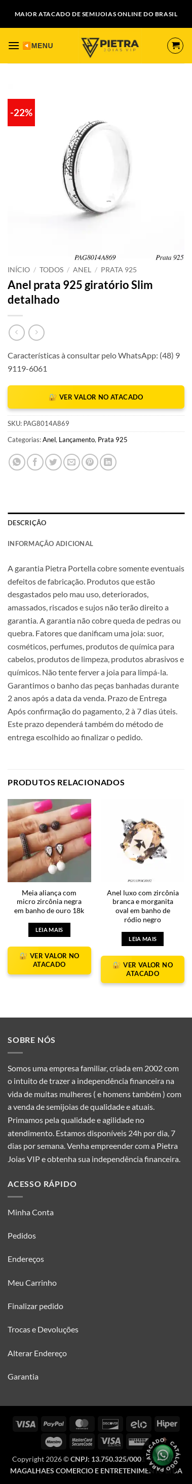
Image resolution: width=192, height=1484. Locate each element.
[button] (14, 45)
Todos (51, 270)
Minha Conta (31, 1212)
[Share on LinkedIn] (108, 462)
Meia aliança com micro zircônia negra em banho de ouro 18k (49, 902)
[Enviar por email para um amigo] (71, 462)
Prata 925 (119, 270)
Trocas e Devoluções (43, 1329)
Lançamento (77, 440)
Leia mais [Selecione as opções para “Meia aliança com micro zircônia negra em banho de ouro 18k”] (49, 929)
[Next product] (16, 332)
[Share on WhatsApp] (17, 462)
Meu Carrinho (32, 1282)
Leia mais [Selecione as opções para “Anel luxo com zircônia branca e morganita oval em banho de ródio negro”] (143, 938)
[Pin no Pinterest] (90, 462)
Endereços (26, 1258)
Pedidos (22, 1235)
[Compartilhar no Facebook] (35, 462)
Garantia (23, 1376)
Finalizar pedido (35, 1306)
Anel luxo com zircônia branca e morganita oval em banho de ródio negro (143, 906)
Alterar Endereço (37, 1353)
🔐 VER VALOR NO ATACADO (96, 397)
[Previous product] (36, 332)
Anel (82, 270)
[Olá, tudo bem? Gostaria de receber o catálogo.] (162, 1454)
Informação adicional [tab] (50, 543)
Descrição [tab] (27, 523)
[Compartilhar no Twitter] (53, 462)
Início (19, 270)
